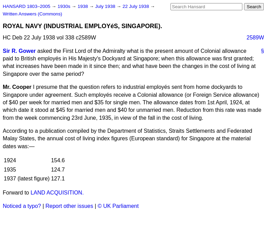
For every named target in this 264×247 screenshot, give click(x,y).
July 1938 (106, 6)
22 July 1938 (136, 6)
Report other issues (69, 206)
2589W (255, 37)
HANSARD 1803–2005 (26, 6)
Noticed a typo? (22, 206)
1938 (83, 6)
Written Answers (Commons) (32, 13)
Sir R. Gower (19, 51)
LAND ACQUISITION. (57, 193)
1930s (64, 6)
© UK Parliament (118, 206)
